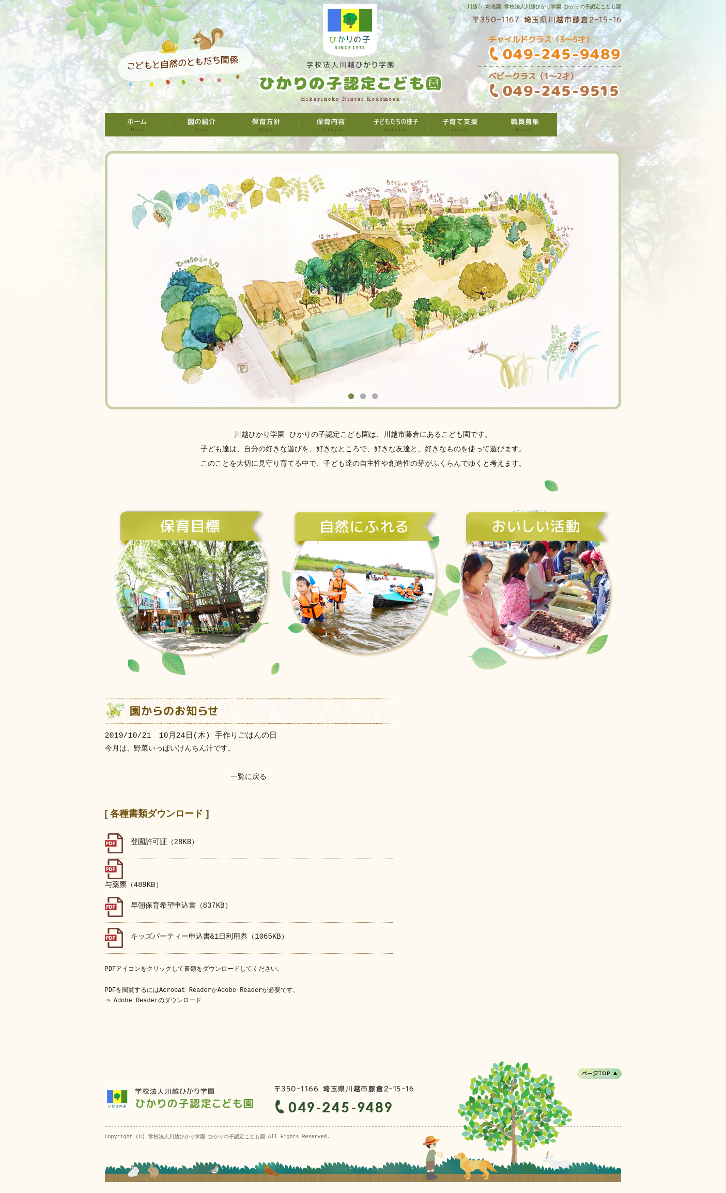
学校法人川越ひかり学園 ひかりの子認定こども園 (137, 124)
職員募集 (524, 124)
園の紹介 (201, 124)
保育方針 (266, 124)
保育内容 (331, 124)
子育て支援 (460, 124)
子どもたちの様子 (395, 124)
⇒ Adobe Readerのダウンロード (154, 1000)
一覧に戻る (248, 777)
